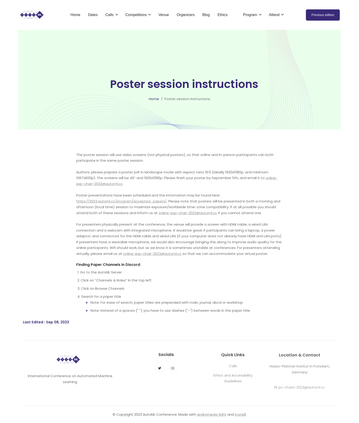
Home (75, 15)
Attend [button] (275, 15)
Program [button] (250, 15)
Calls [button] (109, 15)
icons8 (240, 414)
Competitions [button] (136, 15)
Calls (233, 368)
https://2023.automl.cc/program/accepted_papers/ (121, 201)
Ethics (223, 15)
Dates (93, 15)
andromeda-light (211, 414)
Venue (163, 15)
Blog (206, 15)
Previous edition (322, 15)
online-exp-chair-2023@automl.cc (188, 212)
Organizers (186, 15)
